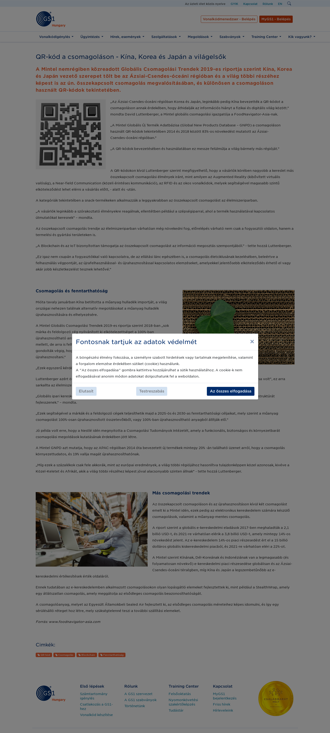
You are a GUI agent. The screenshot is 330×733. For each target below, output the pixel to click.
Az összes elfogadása (230, 391)
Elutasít (86, 391)
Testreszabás (151, 391)
